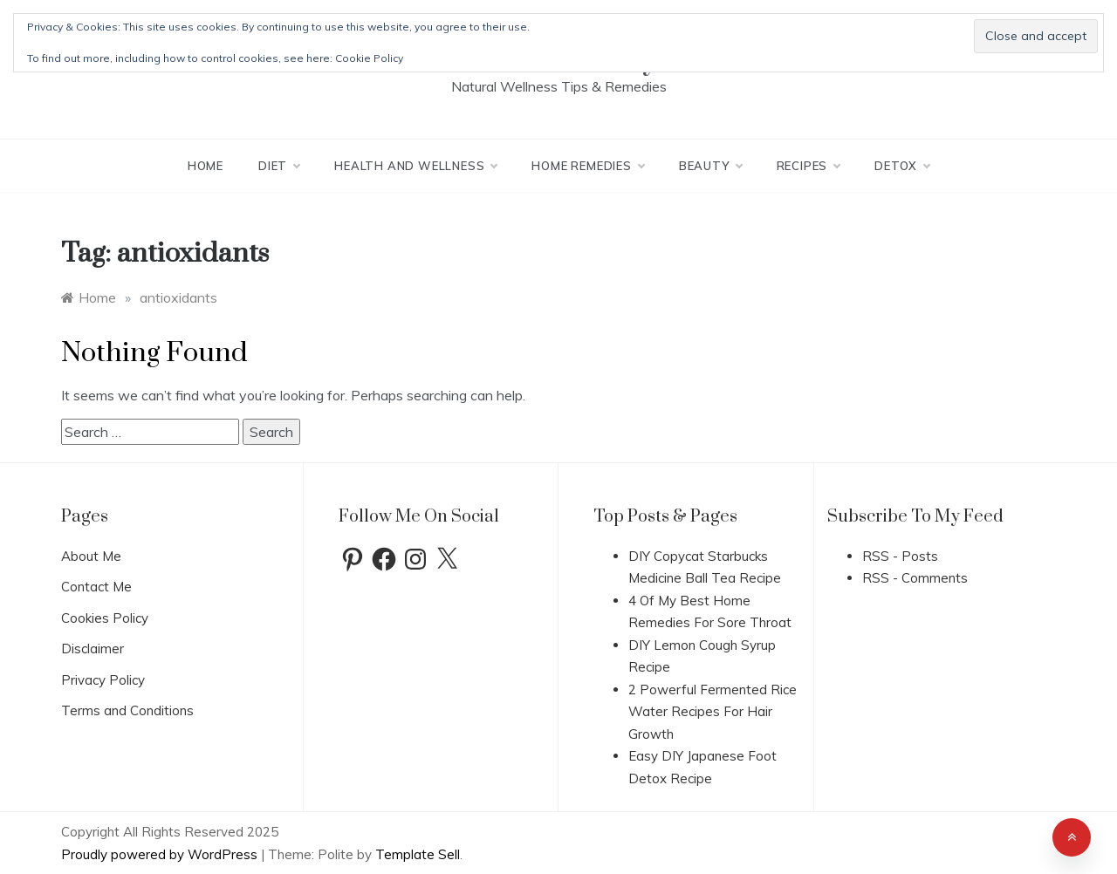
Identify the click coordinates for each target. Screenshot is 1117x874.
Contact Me (96, 586)
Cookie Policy (369, 58)
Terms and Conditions (127, 710)
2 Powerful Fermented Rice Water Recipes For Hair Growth (712, 711)
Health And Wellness (415, 166)
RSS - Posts (900, 556)
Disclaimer (92, 648)
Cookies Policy (104, 618)
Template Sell (417, 854)
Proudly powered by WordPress (161, 854)
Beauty (710, 166)
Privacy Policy (103, 680)
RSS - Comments (915, 578)
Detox (901, 166)
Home (205, 166)
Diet (278, 166)
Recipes (808, 166)
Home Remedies (587, 166)
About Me (91, 556)
